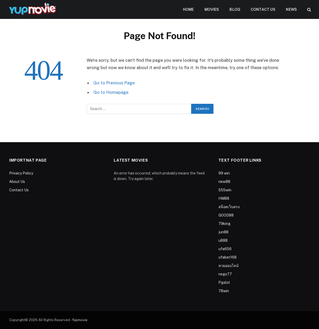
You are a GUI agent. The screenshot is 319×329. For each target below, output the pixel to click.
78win (223, 291)
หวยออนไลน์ (228, 266)
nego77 (225, 274)
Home (188, 9)
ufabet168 (227, 257)
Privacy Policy (21, 173)
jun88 (223, 232)
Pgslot (224, 282)
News (291, 9)
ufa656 (225, 249)
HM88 (223, 198)
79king (224, 224)
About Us (17, 181)
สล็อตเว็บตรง (229, 207)
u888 (223, 240)
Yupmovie (79, 320)
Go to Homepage (110, 92)
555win (224, 190)
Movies (212, 9)
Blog (234, 9)
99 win (224, 173)
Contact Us (263, 9)
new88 (224, 181)
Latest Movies (131, 160)
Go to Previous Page (114, 82)
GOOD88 (226, 215)
